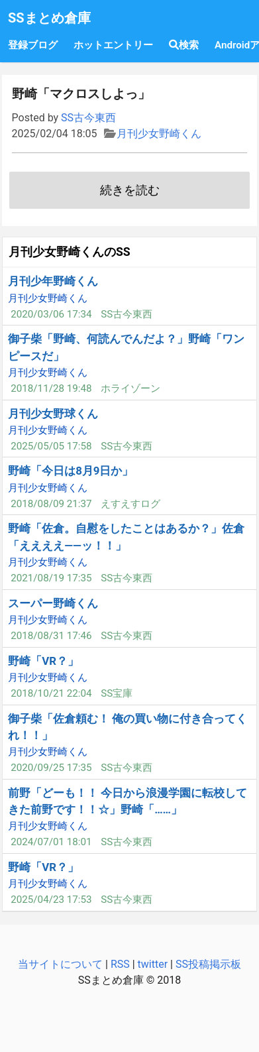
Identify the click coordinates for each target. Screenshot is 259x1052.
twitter (153, 964)
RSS (120, 964)
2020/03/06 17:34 (51, 314)
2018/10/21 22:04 (51, 693)
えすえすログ (130, 504)
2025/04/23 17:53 (51, 900)
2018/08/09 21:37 (51, 504)
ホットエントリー (113, 45)
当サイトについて (60, 964)
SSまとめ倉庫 (49, 18)
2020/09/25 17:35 (51, 768)
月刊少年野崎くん (53, 281)
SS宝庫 (116, 693)
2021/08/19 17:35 (51, 578)
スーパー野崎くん (53, 603)
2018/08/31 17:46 (51, 636)
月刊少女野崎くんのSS (69, 252)
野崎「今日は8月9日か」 (70, 470)
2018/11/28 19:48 (51, 388)
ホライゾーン (130, 388)
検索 (184, 45)
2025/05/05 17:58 (51, 446)
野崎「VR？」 (43, 661)
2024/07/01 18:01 (51, 842)
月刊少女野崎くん (159, 133)
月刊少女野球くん (53, 413)
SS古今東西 (88, 117)
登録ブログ (33, 45)
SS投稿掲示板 (208, 964)
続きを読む (130, 190)
